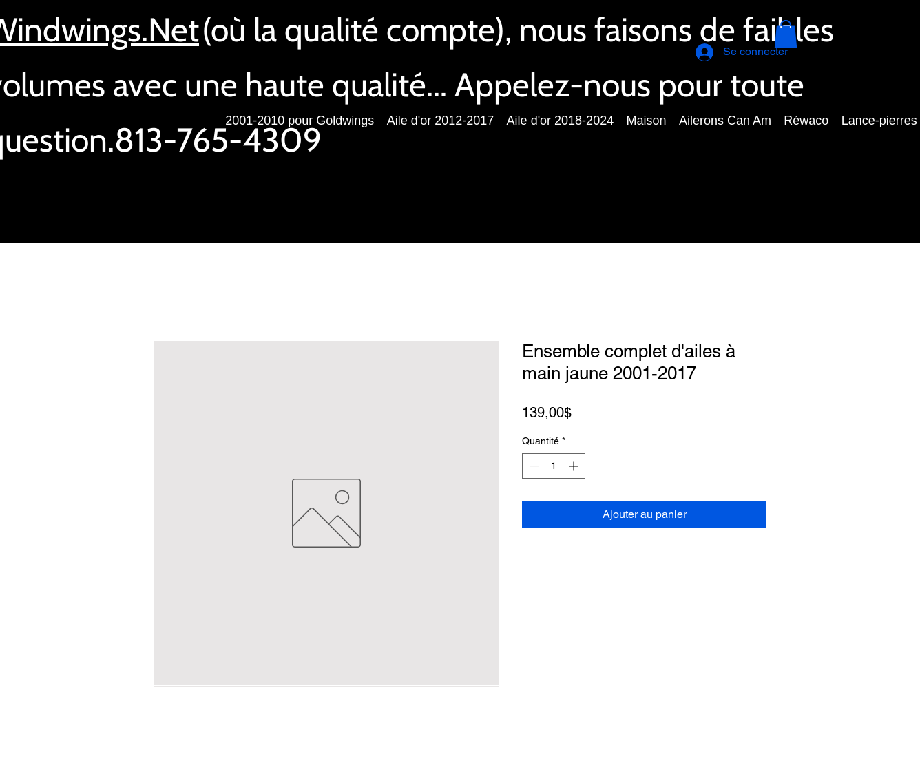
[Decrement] (532, 466)
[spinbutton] (553, 466)
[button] (785, 34)
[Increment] (574, 466)
